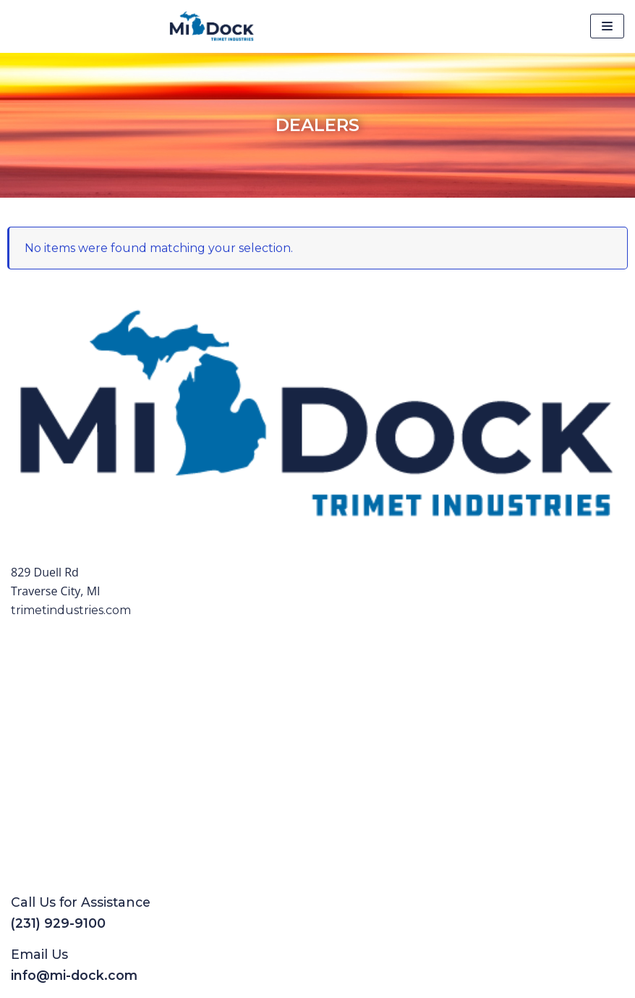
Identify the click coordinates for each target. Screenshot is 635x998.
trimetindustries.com (71, 610)
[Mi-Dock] (212, 26)
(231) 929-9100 (58, 923)
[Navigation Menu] (607, 26)
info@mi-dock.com (74, 975)
